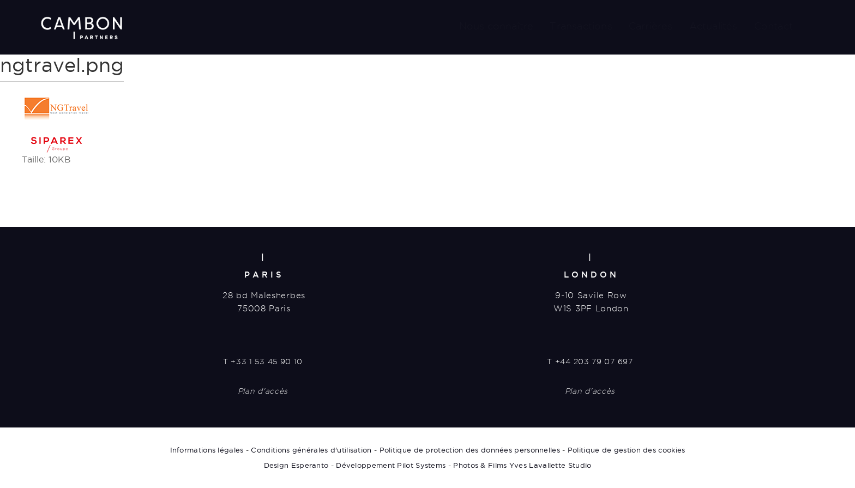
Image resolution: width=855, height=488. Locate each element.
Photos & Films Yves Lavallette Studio (522, 465)
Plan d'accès (263, 391)
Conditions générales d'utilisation (311, 450)
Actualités (713, 26)
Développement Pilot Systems (390, 465)
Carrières (651, 26)
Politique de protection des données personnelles (470, 450)
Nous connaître (496, 26)
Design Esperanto (296, 465)
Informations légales (207, 450)
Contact (773, 26)
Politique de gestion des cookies (626, 450)
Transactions (581, 26)
